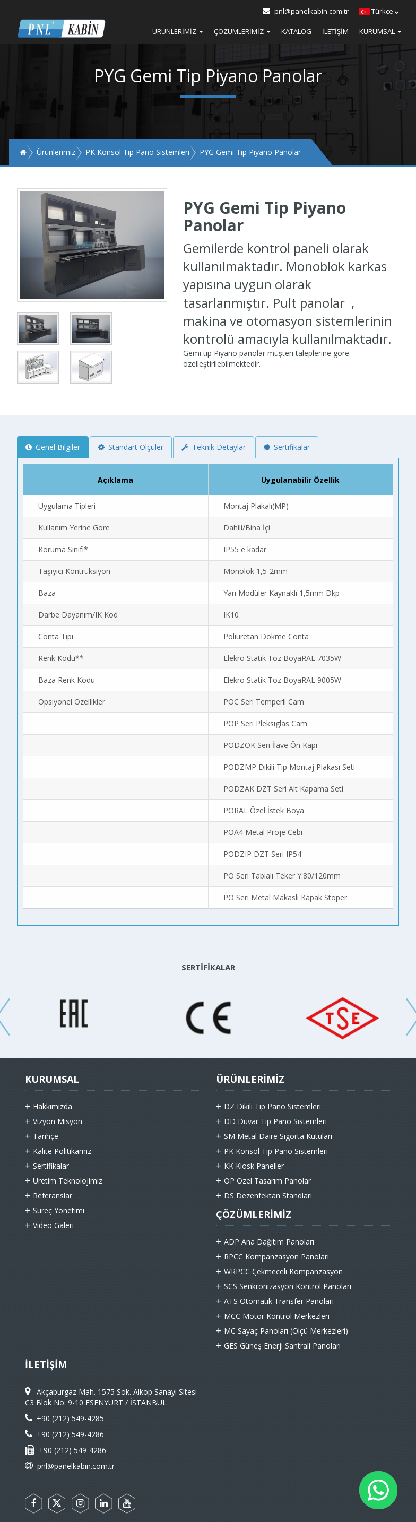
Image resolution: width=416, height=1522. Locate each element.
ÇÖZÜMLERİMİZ (253, 1214)
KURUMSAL (52, 1079)
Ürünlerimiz (177, 31)
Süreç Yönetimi (58, 1210)
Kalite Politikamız (62, 1151)
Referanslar (52, 1195)
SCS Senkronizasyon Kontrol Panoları (287, 1286)
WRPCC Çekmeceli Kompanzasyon (283, 1271)
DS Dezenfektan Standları (268, 1195)
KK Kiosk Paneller (254, 1166)
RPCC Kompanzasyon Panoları (276, 1256)
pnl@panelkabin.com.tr (306, 11)
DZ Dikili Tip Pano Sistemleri (272, 1106)
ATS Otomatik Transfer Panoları (279, 1301)
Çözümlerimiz (242, 31)
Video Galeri (53, 1225)
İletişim (335, 31)
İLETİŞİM (46, 1364)
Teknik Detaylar (213, 447)
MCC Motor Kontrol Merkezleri (277, 1316)
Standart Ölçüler (130, 447)
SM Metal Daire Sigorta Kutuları (278, 1136)
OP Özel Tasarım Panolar (267, 1181)
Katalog (296, 31)
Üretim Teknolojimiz (67, 1181)
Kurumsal (380, 31)
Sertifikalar (287, 447)
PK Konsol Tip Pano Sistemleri (276, 1151)
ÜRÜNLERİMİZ (250, 1079)
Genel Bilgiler (52, 447)
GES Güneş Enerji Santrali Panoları (282, 1346)
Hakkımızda (52, 1106)
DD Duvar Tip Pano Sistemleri (275, 1121)
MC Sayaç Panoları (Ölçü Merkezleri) (286, 1331)
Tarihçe (45, 1136)
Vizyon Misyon (57, 1121)
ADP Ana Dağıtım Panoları (269, 1242)
